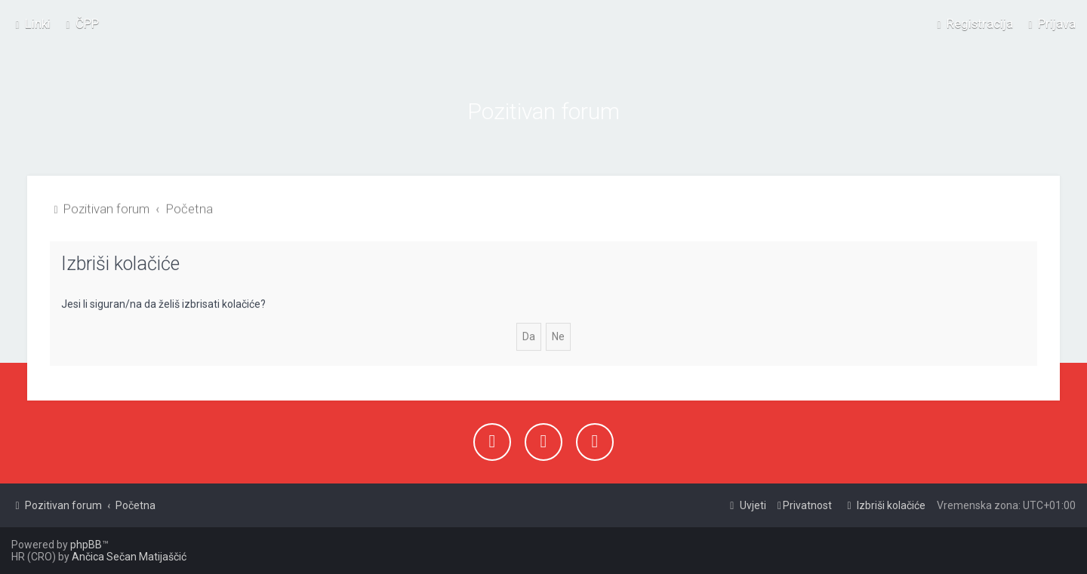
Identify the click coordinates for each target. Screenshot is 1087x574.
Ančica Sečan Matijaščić (129, 557)
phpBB (86, 545)
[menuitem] (80, 22)
